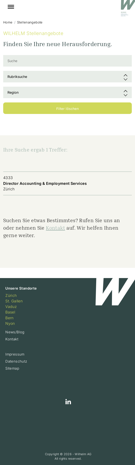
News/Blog (15, 332)
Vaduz (11, 306)
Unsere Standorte (21, 288)
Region (13, 92)
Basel (10, 312)
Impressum (15, 354)
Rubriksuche (17, 76)
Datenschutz (16, 361)
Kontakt (55, 228)
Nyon (10, 323)
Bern (9, 318)
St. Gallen (14, 301)
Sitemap (12, 368)
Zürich (11, 295)
